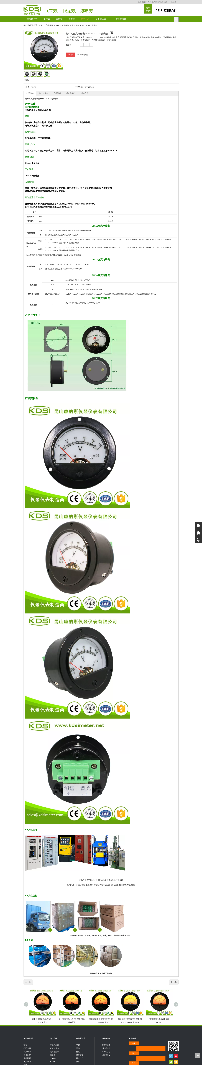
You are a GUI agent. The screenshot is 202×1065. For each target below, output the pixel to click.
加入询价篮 (84, 55)
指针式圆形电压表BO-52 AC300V (158, 1018)
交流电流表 (54, 1056)
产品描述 (30, 93)
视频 (139, 2)
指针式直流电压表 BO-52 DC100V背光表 (41, 99)
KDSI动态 (106, 1050)
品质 (78, 1053)
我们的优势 (146, 2)
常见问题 (163, 2)
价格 (78, 1056)
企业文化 (106, 1056)
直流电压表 (54, 1053)
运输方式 (84, 93)
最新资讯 (106, 1060)
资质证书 (27, 1056)
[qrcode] (173, 1048)
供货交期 (79, 1060)
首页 (25, 1050)
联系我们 (155, 2)
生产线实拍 (43, 93)
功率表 (52, 1060)
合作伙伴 (27, 1060)
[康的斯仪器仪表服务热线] (148, 9)
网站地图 (27, 1063)
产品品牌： (80, 87)
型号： (28, 87)
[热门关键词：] (176, 19)
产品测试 (57, 93)
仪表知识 (106, 1053)
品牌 (78, 1050)
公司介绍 (27, 1053)
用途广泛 (79, 1063)
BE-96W (53, 1063)
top (197, 1055)
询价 (70, 54)
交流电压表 (54, 1050)
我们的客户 (71, 93)
